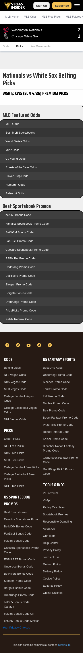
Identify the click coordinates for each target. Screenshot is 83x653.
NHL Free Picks (14, 486)
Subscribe (62, 5)
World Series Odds (18, 141)
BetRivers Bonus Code (18, 573)
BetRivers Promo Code (20, 275)
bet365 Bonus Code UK (19, 613)
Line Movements (40, 46)
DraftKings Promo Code (21, 301)
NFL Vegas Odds (15, 374)
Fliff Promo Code (53, 396)
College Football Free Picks (21, 467)
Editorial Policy (52, 585)
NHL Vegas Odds (15, 419)
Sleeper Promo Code (19, 284)
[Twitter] (18, 345)
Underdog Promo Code (20, 267)
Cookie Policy (51, 578)
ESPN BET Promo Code (19, 559)
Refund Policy (52, 564)
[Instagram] (50, 345)
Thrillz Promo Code (55, 389)
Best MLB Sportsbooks (20, 132)
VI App (47, 500)
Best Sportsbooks (15, 512)
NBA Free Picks (14, 453)
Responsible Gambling (57, 521)
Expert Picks (12, 438)
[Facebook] (8, 345)
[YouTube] (29, 345)
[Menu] (77, 5)
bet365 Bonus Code (18, 215)
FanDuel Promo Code (19, 241)
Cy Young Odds (15, 158)
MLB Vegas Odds (15, 389)
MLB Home (12, 16)
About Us (49, 528)
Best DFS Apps (52, 367)
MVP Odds (12, 150)
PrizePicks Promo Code (21, 310)
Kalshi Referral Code (19, 319)
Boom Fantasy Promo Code (60, 417)
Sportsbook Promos (55, 514)
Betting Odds (12, 367)
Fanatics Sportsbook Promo (21, 519)
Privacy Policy (52, 550)
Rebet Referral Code (56, 431)
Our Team (49, 535)
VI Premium (50, 493)
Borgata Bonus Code (19, 293)
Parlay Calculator (54, 507)
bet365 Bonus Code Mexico (21, 620)
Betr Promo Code (54, 410)
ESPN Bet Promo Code (20, 258)
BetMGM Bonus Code (19, 232)
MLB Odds (30, 16)
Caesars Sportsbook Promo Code (27, 249)
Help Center (50, 543)
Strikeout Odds (15, 193)
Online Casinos (52, 592)
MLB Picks (51, 16)
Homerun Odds (15, 184)
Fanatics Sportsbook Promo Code (27, 223)
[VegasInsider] (41, 337)
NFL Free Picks (14, 446)
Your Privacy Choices (16, 627)
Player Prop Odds (17, 176)
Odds (6, 46)
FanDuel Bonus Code (17, 533)
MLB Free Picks (14, 460)
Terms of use (51, 557)
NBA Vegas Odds (15, 382)
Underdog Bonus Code (18, 566)
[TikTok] (39, 345)
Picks (19, 46)
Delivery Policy (52, 571)
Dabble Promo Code (56, 403)
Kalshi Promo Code (55, 439)
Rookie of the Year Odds (21, 167)
